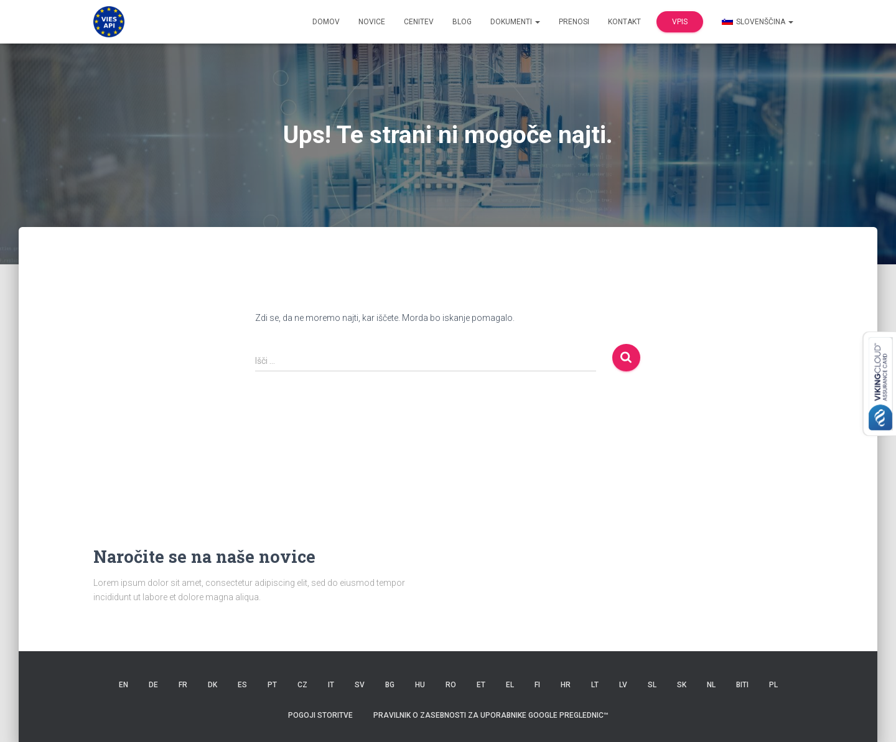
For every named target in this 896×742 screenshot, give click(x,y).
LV (623, 684)
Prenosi (574, 21)
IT (331, 684)
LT (595, 684)
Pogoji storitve (320, 715)
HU (420, 684)
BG (389, 684)
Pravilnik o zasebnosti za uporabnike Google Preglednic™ (491, 715)
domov (326, 21)
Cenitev (419, 21)
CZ (302, 684)
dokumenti (515, 21)
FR (183, 684)
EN (123, 684)
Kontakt (624, 21)
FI (537, 684)
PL (773, 684)
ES (242, 684)
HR (566, 684)
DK (212, 684)
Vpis (680, 21)
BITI (742, 684)
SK (681, 684)
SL (652, 684)
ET (481, 684)
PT (272, 684)
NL (711, 684)
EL (510, 684)
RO (451, 684)
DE (153, 684)
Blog (462, 21)
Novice (371, 21)
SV (360, 684)
